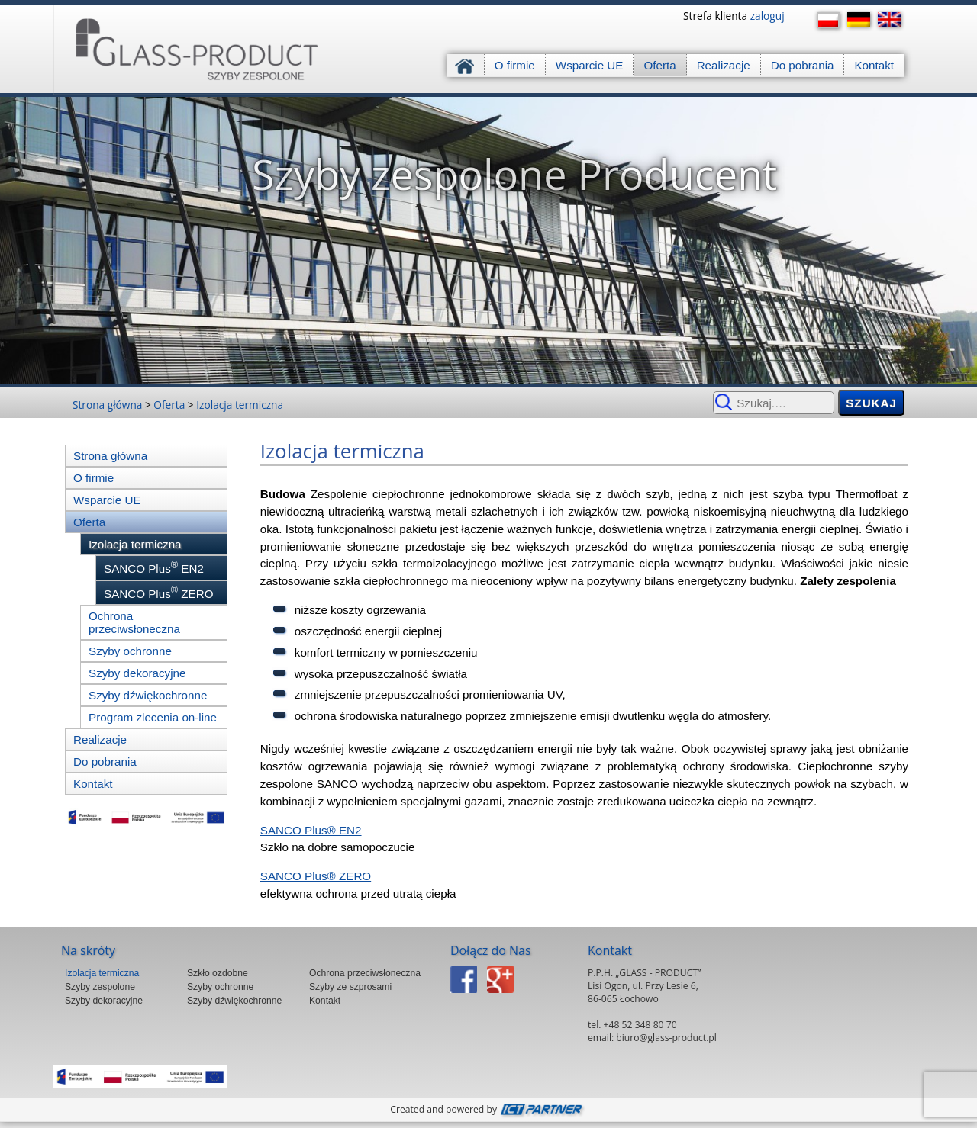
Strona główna (466, 65)
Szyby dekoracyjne (137, 673)
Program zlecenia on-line (153, 717)
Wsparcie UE (590, 65)
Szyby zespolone (100, 987)
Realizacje (723, 65)
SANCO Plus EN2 (154, 567)
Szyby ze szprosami (350, 987)
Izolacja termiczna (239, 404)
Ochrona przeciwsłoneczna (134, 622)
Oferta (659, 65)
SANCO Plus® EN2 (311, 830)
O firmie (515, 65)
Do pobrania (802, 65)
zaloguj (767, 15)
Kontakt (874, 65)
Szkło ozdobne (217, 973)
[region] (488, 240)
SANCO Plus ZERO (159, 592)
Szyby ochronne (130, 650)
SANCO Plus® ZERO (315, 875)
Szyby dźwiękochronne (148, 695)
